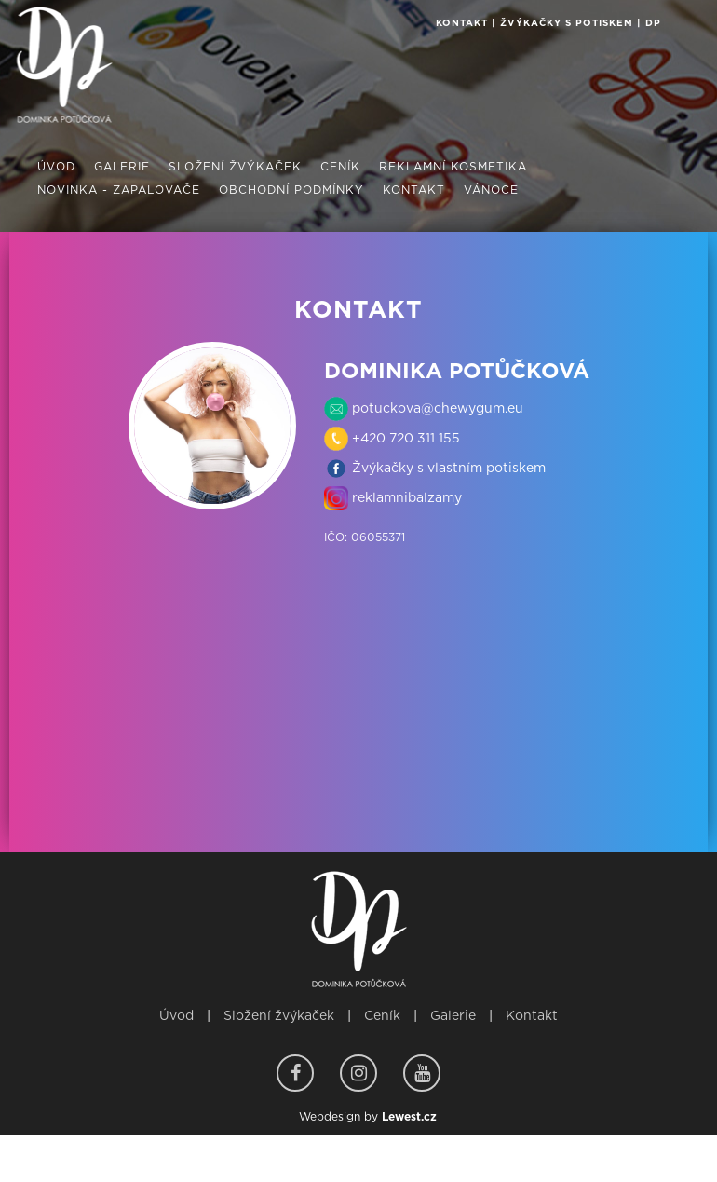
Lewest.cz (409, 1116)
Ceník (382, 1016)
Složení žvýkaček (278, 1016)
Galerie (453, 1016)
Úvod (176, 1016)
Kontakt (532, 1016)
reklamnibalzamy (405, 498)
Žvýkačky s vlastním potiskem (447, 468)
